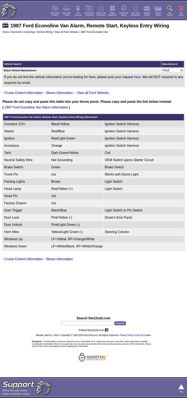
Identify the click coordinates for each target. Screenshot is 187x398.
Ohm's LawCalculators (101, 14)
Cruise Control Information (24, 93)
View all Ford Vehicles (67, 32)
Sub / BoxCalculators (135, 14)
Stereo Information (59, 93)
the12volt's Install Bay (23, 32)
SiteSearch (170, 14)
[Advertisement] (93, 49)
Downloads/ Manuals (89, 14)
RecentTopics (158, 14)
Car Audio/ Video (66, 14)
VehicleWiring (147, 14)
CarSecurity (77, 14)
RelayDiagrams (112, 14)
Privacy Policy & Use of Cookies (135, 335)
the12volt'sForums (54, 14)
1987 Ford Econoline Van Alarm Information (36, 107)
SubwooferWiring (124, 14)
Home (5, 32)
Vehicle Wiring (44, 32)
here (137, 77)
